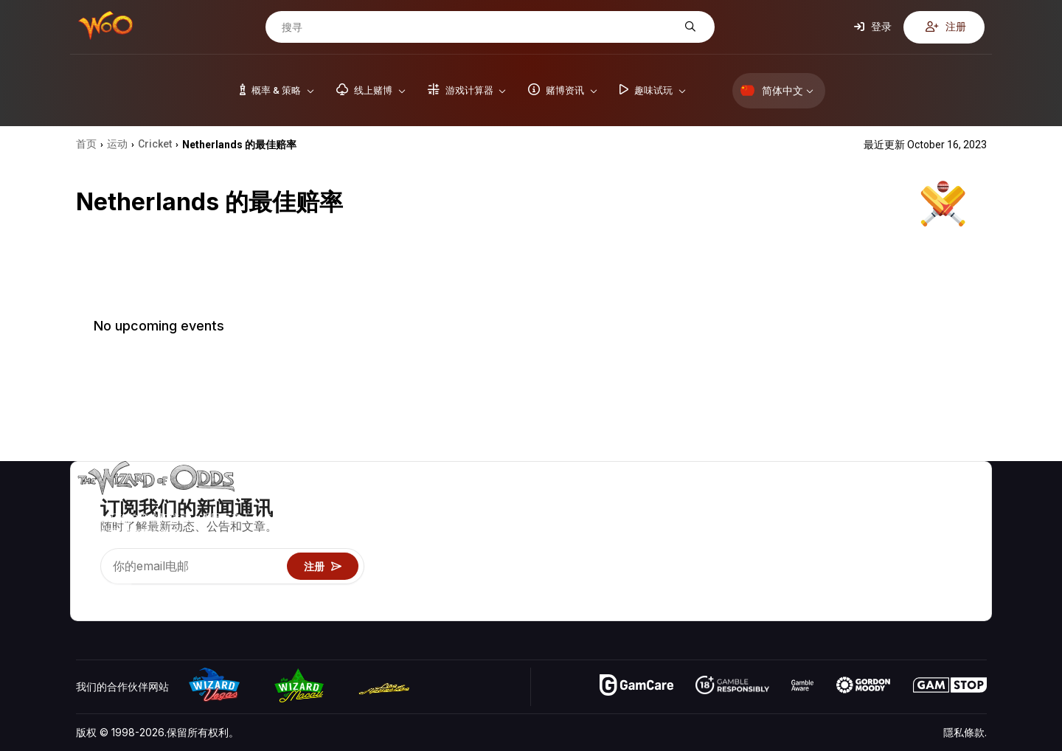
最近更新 (902, 566)
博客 (955, 523)
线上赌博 (791, 587)
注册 (946, 26)
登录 (873, 26)
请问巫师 (791, 609)
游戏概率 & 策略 (808, 502)
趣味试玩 (791, 566)
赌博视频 (966, 502)
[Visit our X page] (120, 590)
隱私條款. (965, 732)
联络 (892, 523)
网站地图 (966, 545)
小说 (955, 566)
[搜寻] (478, 27)
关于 (892, 502)
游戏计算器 (796, 523)
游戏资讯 (791, 545)
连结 (892, 545)
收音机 (897, 587)
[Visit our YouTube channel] (88, 590)
